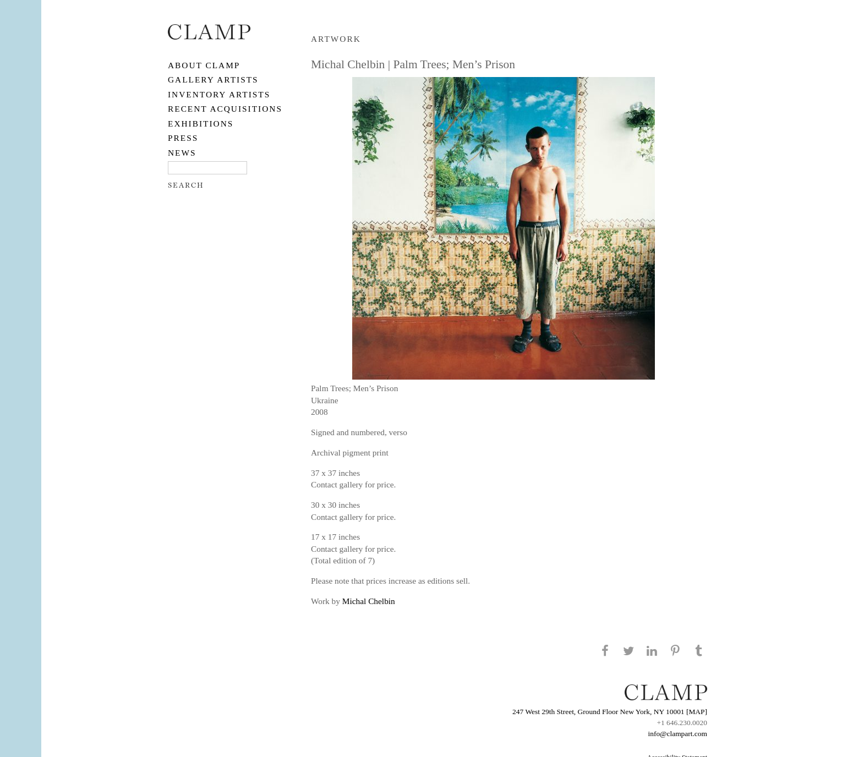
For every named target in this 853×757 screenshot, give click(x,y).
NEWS (182, 152)
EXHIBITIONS (200, 123)
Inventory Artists (219, 94)
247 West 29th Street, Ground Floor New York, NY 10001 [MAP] (609, 711)
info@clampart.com (677, 733)
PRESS (183, 137)
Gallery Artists (213, 79)
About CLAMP (204, 65)
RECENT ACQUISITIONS (225, 108)
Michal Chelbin (368, 601)
